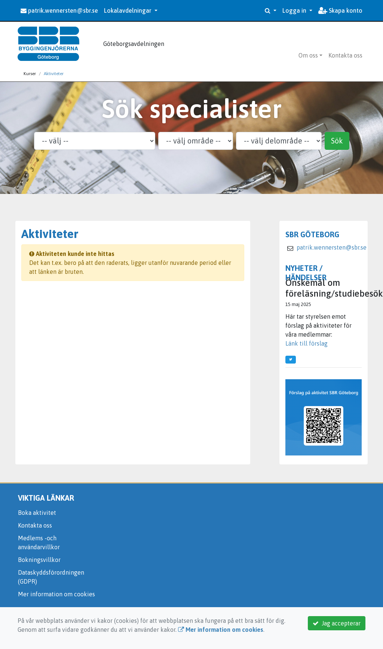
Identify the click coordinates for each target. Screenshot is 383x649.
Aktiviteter (54, 73)
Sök (337, 140)
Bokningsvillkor (39, 559)
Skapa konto (340, 10)
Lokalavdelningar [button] (128, 10)
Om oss (308, 55)
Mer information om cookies (56, 594)
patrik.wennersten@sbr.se (59, 10)
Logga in (295, 10)
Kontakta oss (345, 55)
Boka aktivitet (37, 512)
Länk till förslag (306, 343)
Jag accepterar (337, 623)
